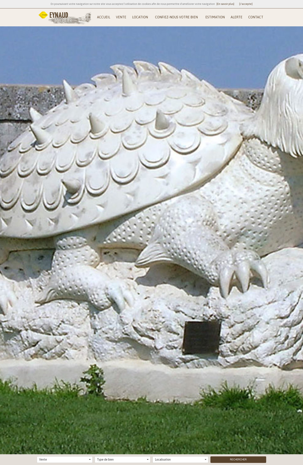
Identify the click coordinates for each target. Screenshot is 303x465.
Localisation (180, 459)
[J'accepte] (245, 3)
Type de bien (123, 459)
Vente (65, 459)
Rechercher (238, 459)
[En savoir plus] (225, 3)
